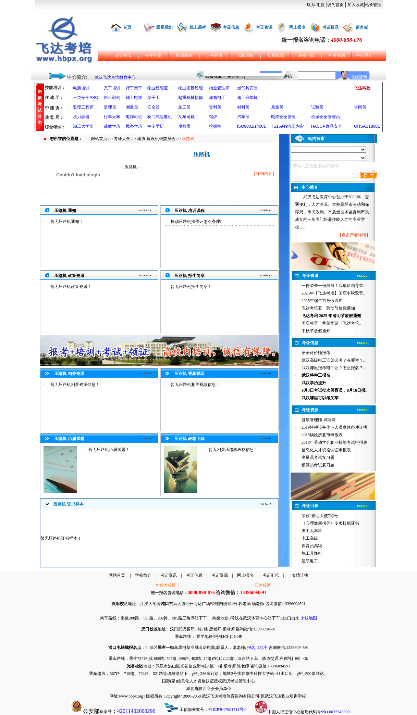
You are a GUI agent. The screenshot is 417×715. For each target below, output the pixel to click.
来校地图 (309, 618)
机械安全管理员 (325, 116)
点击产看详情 (354, 235)
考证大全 (122, 138)
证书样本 (214, 55)
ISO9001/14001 (251, 126)
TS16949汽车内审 (287, 126)
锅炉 (213, 116)
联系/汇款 (315, 4)
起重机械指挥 (190, 97)
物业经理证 (157, 88)
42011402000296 (136, 711)
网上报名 (297, 27)
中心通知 (364, 55)
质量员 (277, 107)
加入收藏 (355, 4)
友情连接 (300, 575)
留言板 (362, 27)
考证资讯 (168, 575)
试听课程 (245, 55)
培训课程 (184, 55)
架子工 (153, 97)
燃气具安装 (247, 88)
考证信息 (231, 27)
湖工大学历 (83, 126)
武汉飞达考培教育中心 (115, 77)
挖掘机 (215, 126)
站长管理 (373, 4)
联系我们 (164, 27)
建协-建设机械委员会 (156, 138)
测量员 (132, 107)
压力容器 (81, 116)
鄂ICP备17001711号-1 (227, 709)
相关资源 (337, 55)
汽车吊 (243, 116)
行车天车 (134, 88)
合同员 (360, 107)
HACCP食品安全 (326, 126)
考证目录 (330, 27)
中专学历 (155, 126)
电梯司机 (134, 116)
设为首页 (335, 4)
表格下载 (306, 55)
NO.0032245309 (335, 712)
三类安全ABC (85, 97)
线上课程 (197, 27)
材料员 (243, 107)
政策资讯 (123, 55)
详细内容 (264, 173)
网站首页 (99, 138)
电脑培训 (81, 88)
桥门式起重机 (159, 116)
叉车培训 (112, 88)
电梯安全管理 (283, 116)
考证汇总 (270, 575)
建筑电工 (217, 97)
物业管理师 (219, 88)
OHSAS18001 (367, 126)
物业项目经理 (190, 88)
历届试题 (276, 55)
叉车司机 (186, 116)
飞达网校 (362, 88)
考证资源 (264, 27)
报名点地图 (257, 647)
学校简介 (143, 575)
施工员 (184, 107)
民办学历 (134, 126)
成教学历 (112, 126)
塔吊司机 (112, 97)
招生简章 (153, 55)
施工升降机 (247, 97)
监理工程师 (83, 107)
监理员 (110, 107)
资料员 (215, 107)
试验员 (317, 107)
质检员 (184, 126)
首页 (127, 27)
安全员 (153, 107)
